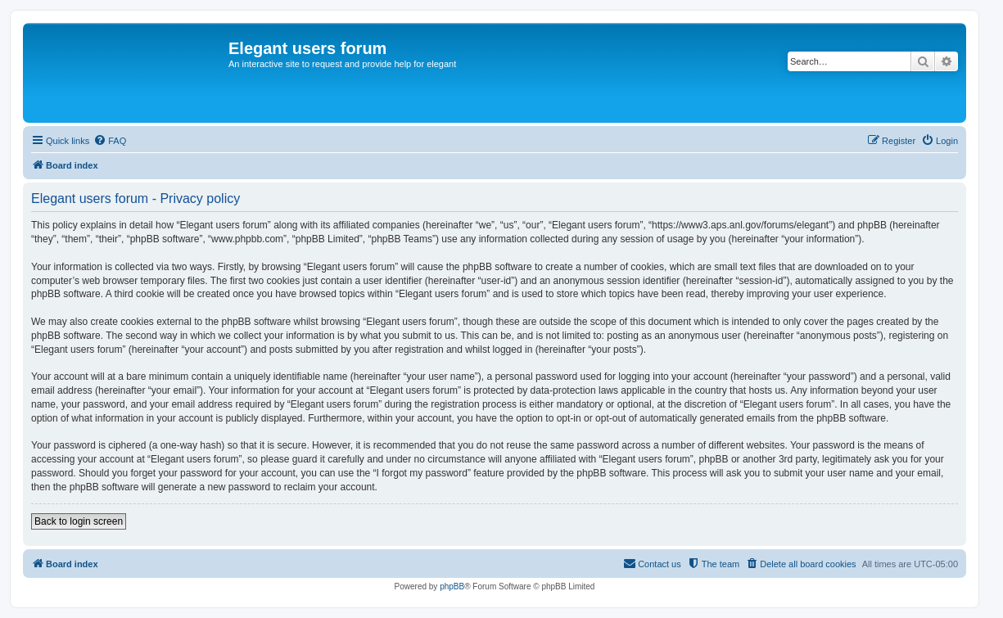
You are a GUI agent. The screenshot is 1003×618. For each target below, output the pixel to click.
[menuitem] (109, 141)
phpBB (452, 586)
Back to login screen (78, 521)
